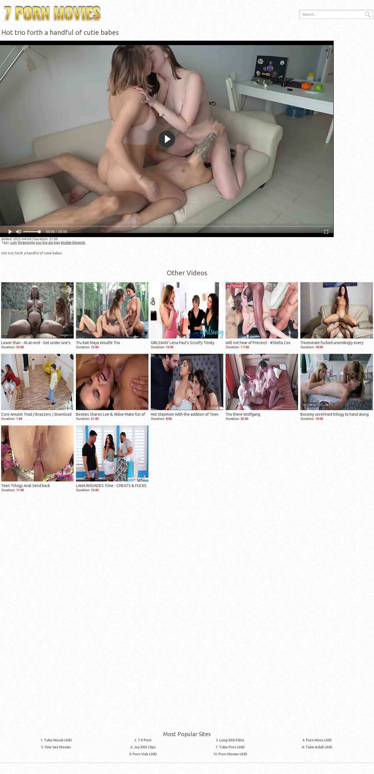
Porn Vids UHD (145, 754)
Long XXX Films (231, 740)
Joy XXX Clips (145, 747)
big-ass (48, 242)
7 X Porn (145, 740)
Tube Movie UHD (58, 740)
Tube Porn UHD (232, 747)
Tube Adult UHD (319, 747)
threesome (26, 242)
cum (13, 242)
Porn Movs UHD (319, 740)
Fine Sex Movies (58, 747)
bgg (57, 242)
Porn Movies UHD (233, 754)
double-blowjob (73, 242)
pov (39, 242)
